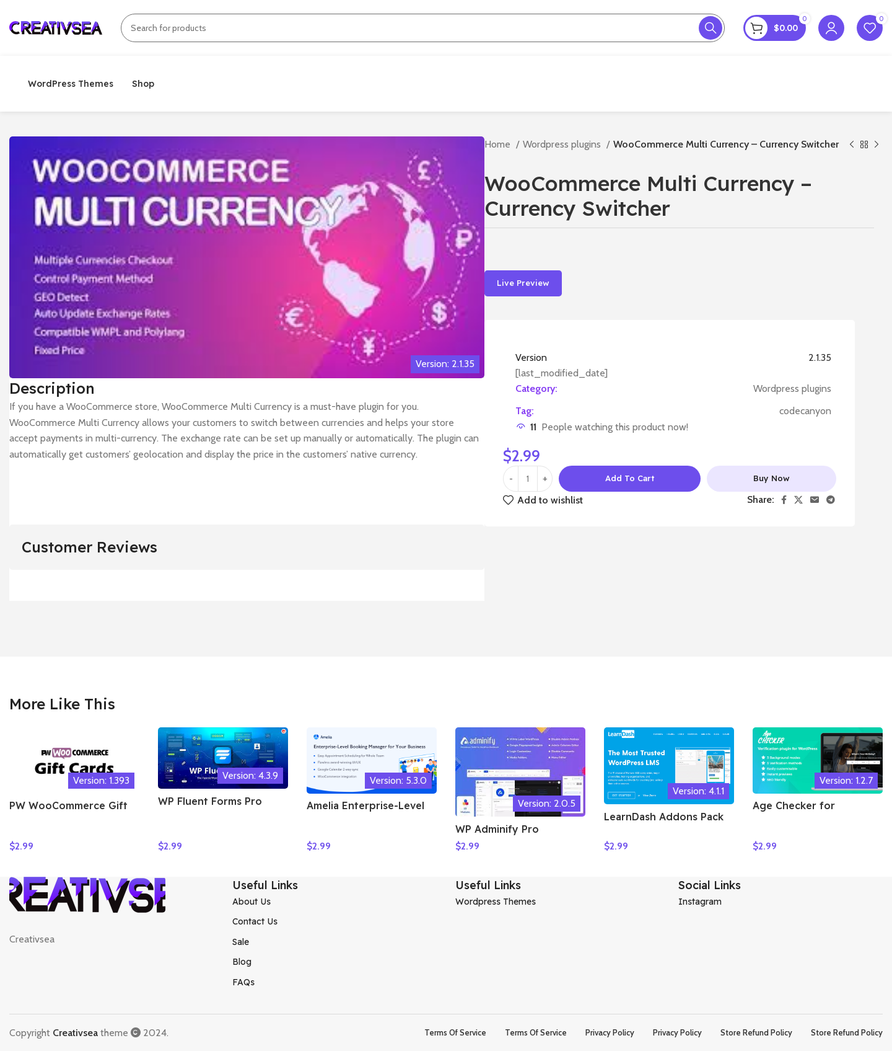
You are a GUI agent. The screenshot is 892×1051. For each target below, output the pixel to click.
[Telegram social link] (831, 500)
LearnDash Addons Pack (664, 816)
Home (498, 144)
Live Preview (523, 283)
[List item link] (334, 901)
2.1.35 (819, 357)
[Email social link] (815, 500)
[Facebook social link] (783, 500)
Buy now (771, 478)
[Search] (423, 28)
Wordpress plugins (563, 144)
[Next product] (876, 145)
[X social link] (798, 500)
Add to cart (629, 478)
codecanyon (805, 411)
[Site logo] (55, 27)
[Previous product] (852, 145)
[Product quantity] (527, 479)
